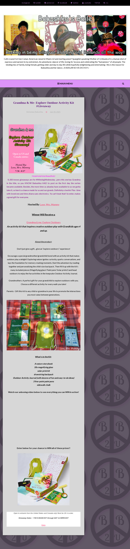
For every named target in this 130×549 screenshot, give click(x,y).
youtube (86, 3)
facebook (62, 3)
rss (106, 3)
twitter (75, 3)
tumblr (37, 3)
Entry (43, 525)
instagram (26, 3)
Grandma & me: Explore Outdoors (43, 222)
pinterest (49, 3)
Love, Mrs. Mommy (49, 204)
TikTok (97, 3)
